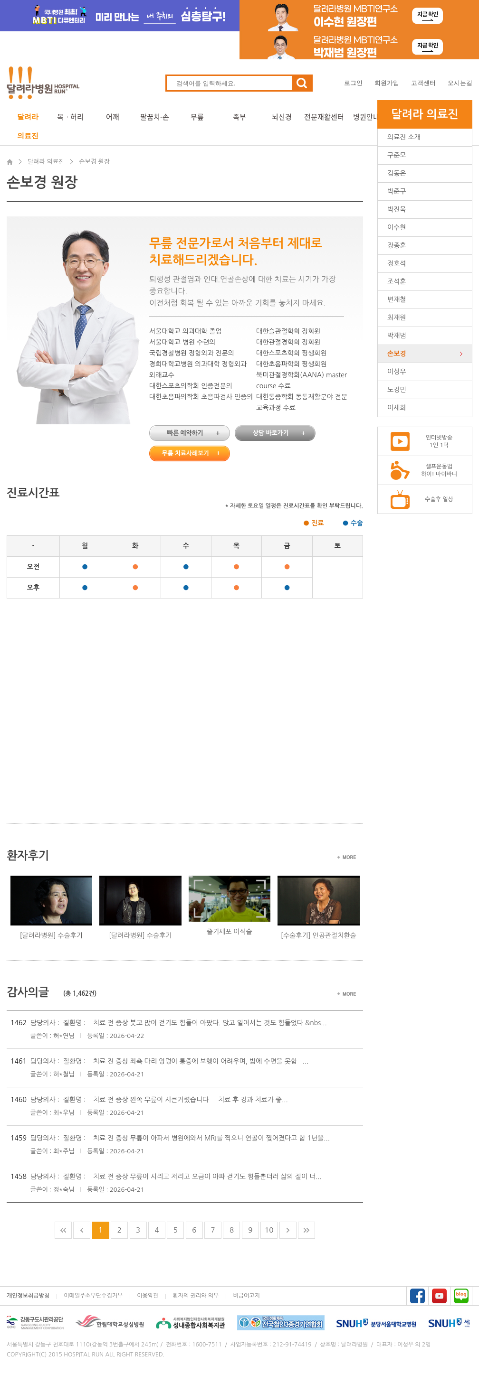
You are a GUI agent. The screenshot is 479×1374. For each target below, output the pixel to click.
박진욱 (396, 209)
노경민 (396, 389)
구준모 (396, 155)
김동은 (396, 173)
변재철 (396, 299)
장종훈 (396, 245)
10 (269, 1230)
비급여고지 (246, 1296)
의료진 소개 (404, 137)
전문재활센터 (324, 117)
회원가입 (386, 82)
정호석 (396, 263)
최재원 (396, 317)
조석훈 (396, 281)
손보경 (396, 353)
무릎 (197, 117)
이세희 (396, 407)
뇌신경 (282, 117)
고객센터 (423, 82)
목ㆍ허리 (70, 117)
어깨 (112, 117)
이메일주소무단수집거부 (93, 1296)
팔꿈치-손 (154, 117)
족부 (239, 117)
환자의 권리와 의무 (195, 1296)
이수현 (396, 227)
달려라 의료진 (27, 126)
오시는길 (460, 82)
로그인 (353, 82)
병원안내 (366, 117)
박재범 (396, 335)
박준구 (396, 191)
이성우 (396, 371)
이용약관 (147, 1296)
